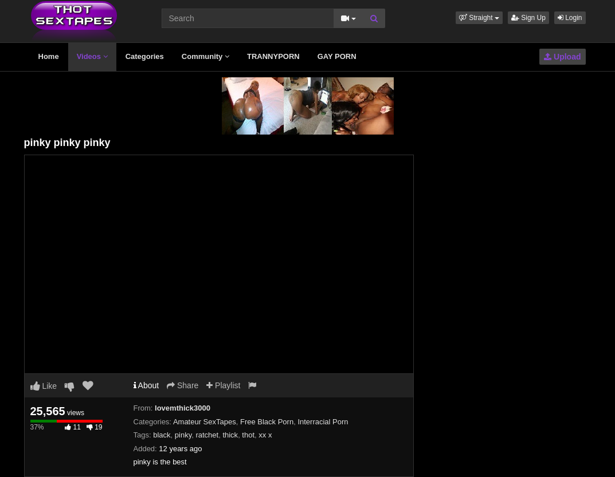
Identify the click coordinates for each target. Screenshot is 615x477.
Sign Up (528, 18)
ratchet (206, 435)
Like (43, 386)
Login (570, 18)
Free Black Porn (266, 421)
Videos (92, 56)
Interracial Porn (322, 421)
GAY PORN (337, 56)
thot (248, 435)
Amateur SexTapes (204, 421)
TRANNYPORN (273, 56)
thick (230, 435)
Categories (145, 56)
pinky (183, 435)
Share (182, 385)
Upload (562, 56)
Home (48, 56)
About (146, 385)
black (161, 435)
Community (205, 56)
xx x (265, 435)
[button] (479, 17)
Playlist (223, 385)
